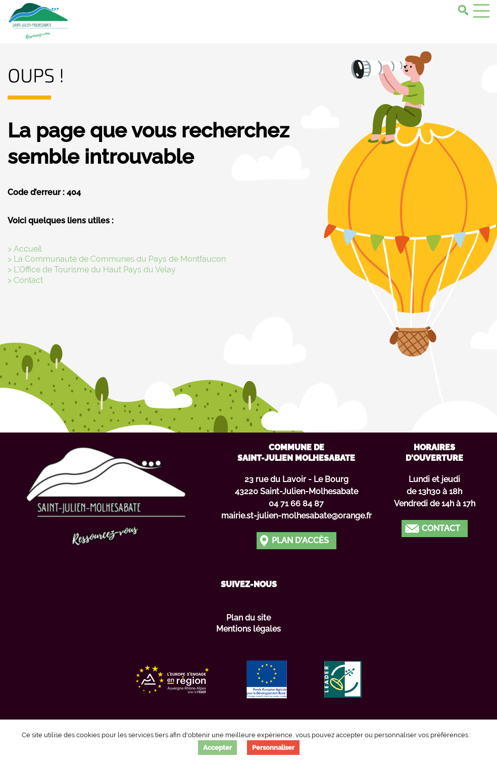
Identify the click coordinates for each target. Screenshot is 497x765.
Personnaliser (273, 747)
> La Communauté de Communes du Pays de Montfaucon (117, 259)
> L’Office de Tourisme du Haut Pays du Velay (92, 269)
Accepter (217, 747)
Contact (441, 528)
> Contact (25, 280)
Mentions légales (248, 629)
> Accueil (24, 249)
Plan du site (248, 618)
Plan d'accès (300, 540)
